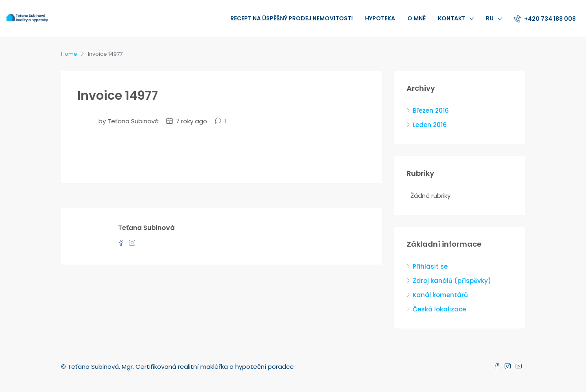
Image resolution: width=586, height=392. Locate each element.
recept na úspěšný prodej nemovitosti (291, 18)
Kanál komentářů (440, 295)
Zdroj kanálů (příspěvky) (452, 280)
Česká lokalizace (439, 309)
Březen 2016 (431, 110)
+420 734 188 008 (545, 19)
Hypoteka (380, 18)
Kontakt (452, 18)
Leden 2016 (430, 124)
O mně (416, 18)
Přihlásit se (430, 266)
